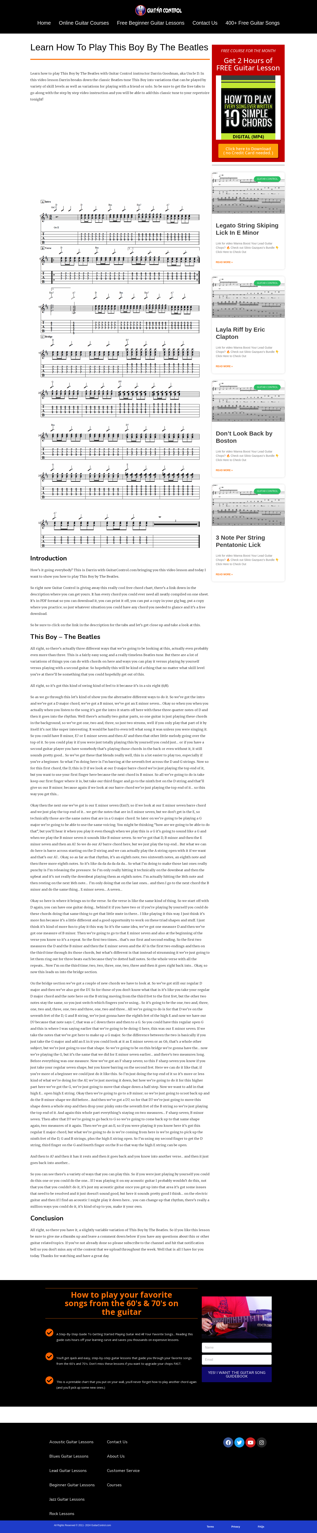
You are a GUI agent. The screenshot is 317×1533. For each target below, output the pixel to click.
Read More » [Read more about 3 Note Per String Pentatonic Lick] (224, 574)
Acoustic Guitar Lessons (71, 1442)
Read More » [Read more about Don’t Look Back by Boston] (224, 470)
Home (44, 23)
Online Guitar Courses (84, 23)
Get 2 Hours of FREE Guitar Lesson (248, 64)
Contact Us (205, 23)
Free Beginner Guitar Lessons (151, 23)
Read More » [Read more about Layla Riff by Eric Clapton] (224, 366)
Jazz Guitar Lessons (67, 1499)
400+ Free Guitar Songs (253, 23)
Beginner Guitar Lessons (72, 1485)
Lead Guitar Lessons (68, 1470)
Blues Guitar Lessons (69, 1456)
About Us (116, 1456)
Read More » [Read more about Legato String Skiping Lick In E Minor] (224, 261)
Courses (114, 1485)
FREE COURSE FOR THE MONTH (248, 50)
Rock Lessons (61, 1513)
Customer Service (123, 1470)
